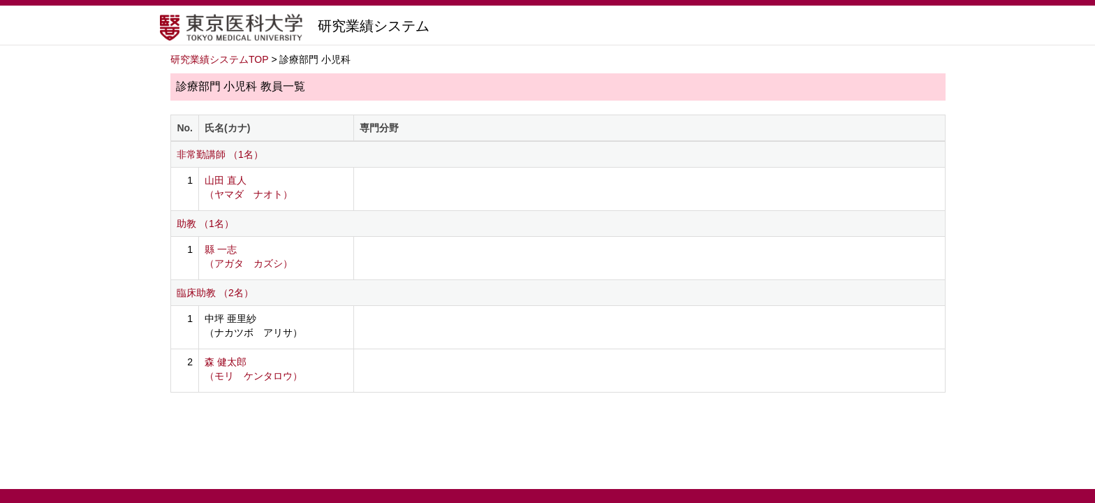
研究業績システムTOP (219, 59)
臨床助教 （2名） (215, 292)
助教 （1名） (205, 223)
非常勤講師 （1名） (220, 154)
